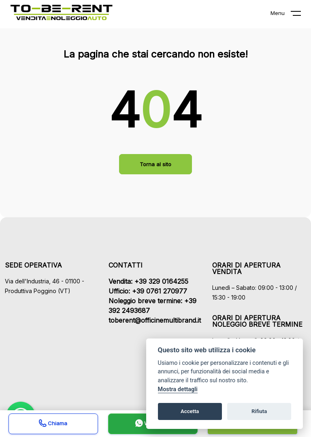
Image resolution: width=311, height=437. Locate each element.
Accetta (190, 411)
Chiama (53, 424)
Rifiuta (259, 411)
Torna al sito (155, 164)
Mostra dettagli (178, 389)
